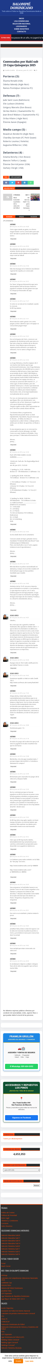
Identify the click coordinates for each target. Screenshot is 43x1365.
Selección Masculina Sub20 (10, 1235)
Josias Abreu (14, 615)
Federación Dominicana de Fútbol (13, 1324)
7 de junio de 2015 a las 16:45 (20, 675)
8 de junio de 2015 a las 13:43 (20, 817)
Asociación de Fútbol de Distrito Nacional (15, 1311)
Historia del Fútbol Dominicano (12, 1288)
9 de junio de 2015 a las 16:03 (20, 926)
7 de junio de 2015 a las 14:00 (20, 583)
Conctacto (4, 1223)
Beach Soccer (6, 1266)
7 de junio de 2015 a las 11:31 (20, 318)
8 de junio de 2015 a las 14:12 (20, 837)
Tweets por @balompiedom (12, 1139)
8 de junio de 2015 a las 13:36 (20, 789)
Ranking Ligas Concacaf (9, 1342)
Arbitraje (4, 1275)
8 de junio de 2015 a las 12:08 (20, 756)
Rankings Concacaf (8, 1345)
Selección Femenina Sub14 (10, 1254)
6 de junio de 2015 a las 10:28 (20, 226)
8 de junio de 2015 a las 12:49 (20, 774)
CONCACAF (5, 1322)
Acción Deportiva (7, 1308)
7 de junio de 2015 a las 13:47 (20, 564)
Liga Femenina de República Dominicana (15, 1296)
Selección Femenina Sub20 (10, 1246)
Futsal (3, 1263)
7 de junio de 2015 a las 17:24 (20, 693)
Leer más (29, 1361)
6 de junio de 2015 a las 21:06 (20, 266)
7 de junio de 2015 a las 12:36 (20, 360)
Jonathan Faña (6, 1291)
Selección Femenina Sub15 (10, 1252)
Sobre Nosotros (21, 29)
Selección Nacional (21, 24)
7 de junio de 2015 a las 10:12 (20, 281)
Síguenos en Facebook (21, 1118)
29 (36, 70)
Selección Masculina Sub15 (10, 1241)
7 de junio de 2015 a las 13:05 (20, 531)
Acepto (18, 1361)
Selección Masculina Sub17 (10, 1238)
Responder (13, 239)
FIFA (2, 1332)
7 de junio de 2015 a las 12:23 (20, 336)
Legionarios (21, 26)
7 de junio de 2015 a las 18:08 (20, 725)
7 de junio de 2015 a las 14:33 (20, 617)
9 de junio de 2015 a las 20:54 (20, 961)
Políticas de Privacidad (9, 1215)
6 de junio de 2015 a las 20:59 (20, 246)
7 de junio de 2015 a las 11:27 (20, 301)
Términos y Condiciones (9, 1221)
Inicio (21, 19)
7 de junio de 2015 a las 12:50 (20, 452)
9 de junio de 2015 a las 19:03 (20, 945)
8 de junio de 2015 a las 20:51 (20, 910)
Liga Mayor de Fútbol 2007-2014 (13, 1299)
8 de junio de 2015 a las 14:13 (20, 856)
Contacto (21, 32)
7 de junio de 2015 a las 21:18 (20, 738)
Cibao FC (4, 1319)
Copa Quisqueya (16, 177)
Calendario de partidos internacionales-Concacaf (18, 1313)
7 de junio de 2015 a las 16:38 (20, 660)
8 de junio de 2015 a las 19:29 (20, 884)
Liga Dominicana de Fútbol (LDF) (12, 1337)
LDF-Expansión (6, 1293)
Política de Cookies (7, 1213)
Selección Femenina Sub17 (10, 1249)
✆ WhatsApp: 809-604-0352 (21, 1066)
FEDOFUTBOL (6, 1285)
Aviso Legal (5, 1218)
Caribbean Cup (6, 1283)
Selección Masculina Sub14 (10, 1243)
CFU (2, 1316)
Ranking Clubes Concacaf (10, 1340)
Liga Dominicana (21, 21)
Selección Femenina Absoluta (11, 1348)
